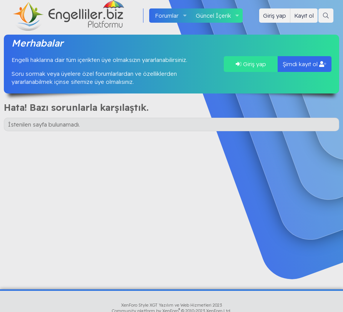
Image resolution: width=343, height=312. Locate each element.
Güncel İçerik (213, 15)
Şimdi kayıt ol (304, 64)
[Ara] (325, 15)
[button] (184, 15)
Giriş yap (251, 64)
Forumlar (166, 15)
